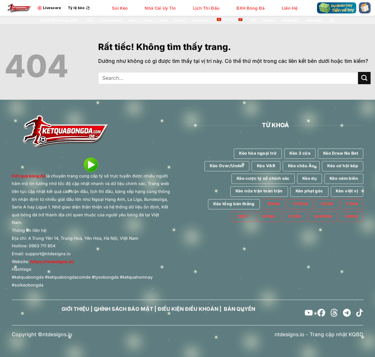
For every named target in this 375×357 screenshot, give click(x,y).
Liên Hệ (290, 8)
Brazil (180, 20)
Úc (332, 20)
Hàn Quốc (314, 20)
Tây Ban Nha (110, 20)
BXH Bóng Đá (250, 8)
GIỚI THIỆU (75, 309)
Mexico (269, 20)
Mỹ (252, 20)
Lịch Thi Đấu (206, 8)
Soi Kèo (120, 8)
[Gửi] (364, 78)
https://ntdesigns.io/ (52, 261)
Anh (89, 20)
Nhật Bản (290, 20)
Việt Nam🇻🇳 (230, 19)
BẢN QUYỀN (239, 309)
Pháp (148, 20)
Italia (164, 20)
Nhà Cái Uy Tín (160, 8)
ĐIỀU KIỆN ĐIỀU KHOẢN (188, 309)
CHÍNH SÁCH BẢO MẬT (123, 309)
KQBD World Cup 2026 (59, 20)
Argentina (200, 20)
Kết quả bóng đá (28, 175)
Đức (132, 20)
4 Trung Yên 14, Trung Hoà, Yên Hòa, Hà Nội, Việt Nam (83, 238)
